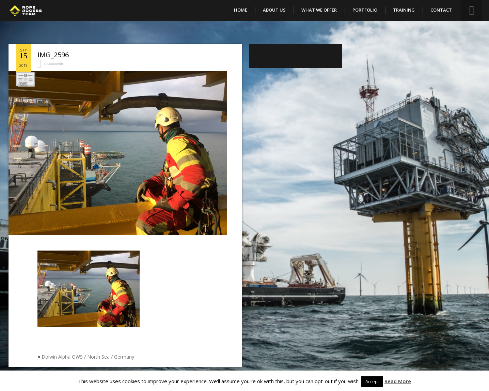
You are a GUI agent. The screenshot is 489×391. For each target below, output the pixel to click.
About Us (274, 10)
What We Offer (319, 10)
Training (404, 10)
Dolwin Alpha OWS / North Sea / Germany (88, 357)
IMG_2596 (53, 54)
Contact (441, 10)
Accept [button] (372, 381)
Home (240, 10)
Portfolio (364, 10)
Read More (397, 381)
